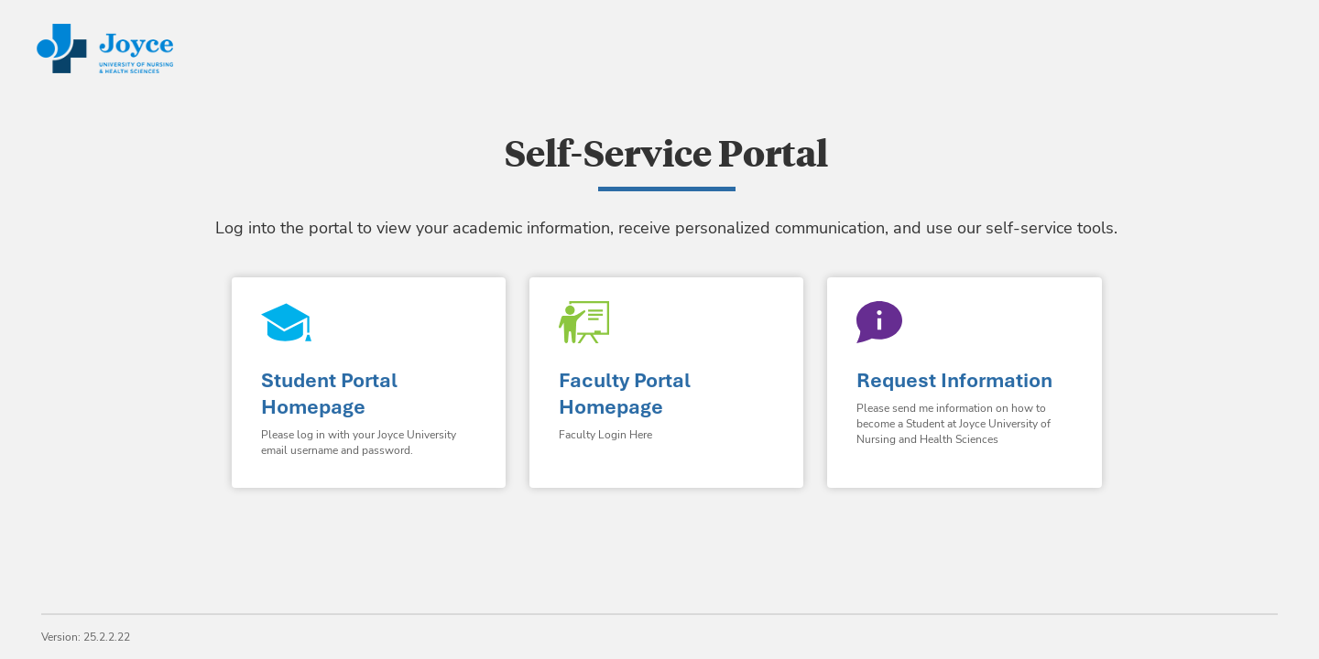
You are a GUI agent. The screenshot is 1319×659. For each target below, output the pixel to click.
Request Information (954, 380)
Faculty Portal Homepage (625, 393)
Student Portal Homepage (329, 393)
